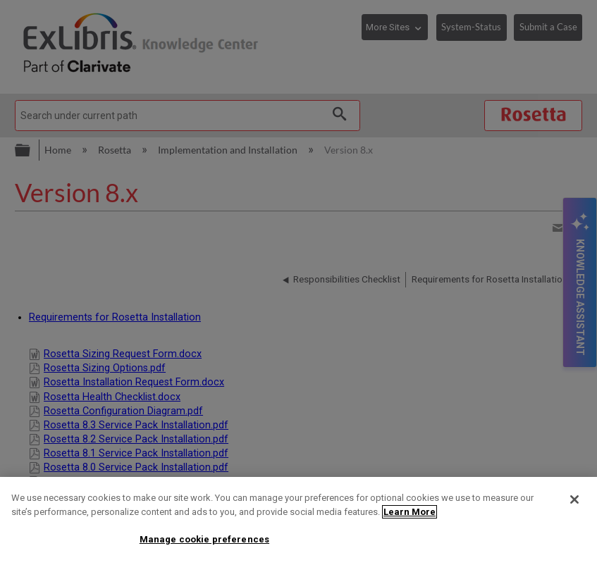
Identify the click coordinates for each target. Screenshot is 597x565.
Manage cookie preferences (204, 539)
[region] (298, 521)
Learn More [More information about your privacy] (409, 512)
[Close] (574, 499)
